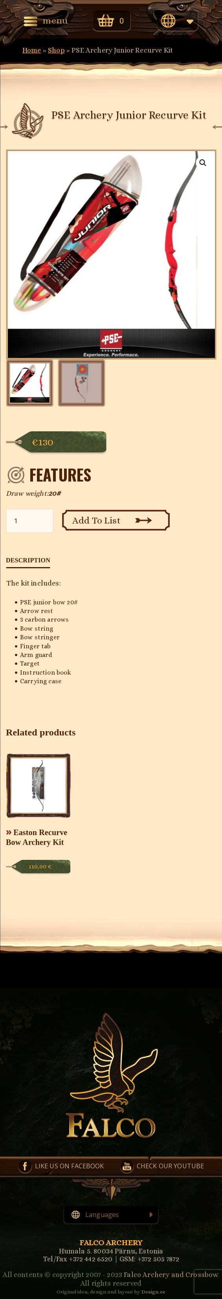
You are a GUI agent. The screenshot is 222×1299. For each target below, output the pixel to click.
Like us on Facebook (69, 1166)
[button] (203, 163)
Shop (56, 50)
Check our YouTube (170, 1166)
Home (31, 50)
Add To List (96, 520)
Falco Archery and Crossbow (170, 1275)
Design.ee (153, 1292)
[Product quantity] (29, 521)
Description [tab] (28, 560)
